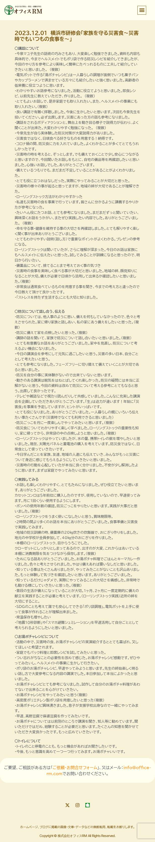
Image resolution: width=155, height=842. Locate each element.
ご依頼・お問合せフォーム (75, 768)
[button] (141, 10)
